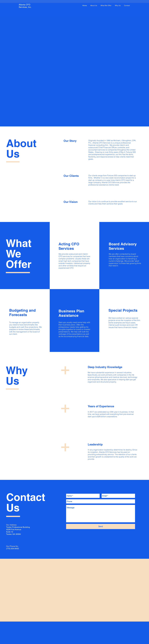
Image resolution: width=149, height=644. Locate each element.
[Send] (100, 526)
